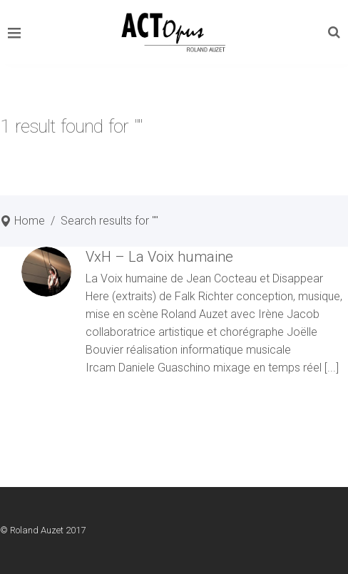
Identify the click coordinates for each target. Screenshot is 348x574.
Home (29, 220)
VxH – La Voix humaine (159, 256)
